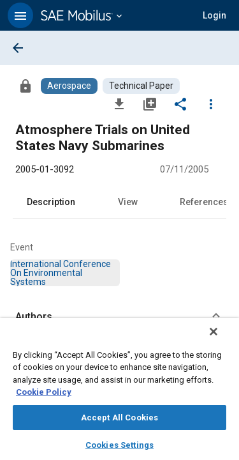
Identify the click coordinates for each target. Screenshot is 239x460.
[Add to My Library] (150, 103)
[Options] (211, 103)
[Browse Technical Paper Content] (141, 86)
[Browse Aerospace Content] (69, 86)
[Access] (25, 85)
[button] (20, 15)
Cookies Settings (119, 445)
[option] (60, 273)
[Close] (222, 340)
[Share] (180, 103)
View (128, 202)
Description (51, 202)
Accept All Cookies (119, 417)
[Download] (119, 103)
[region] (119, 393)
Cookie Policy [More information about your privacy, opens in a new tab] (43, 392)
